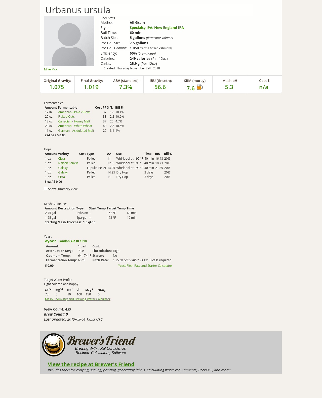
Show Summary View (62, 189)
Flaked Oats (66, 116)
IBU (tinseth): (161, 80)
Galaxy (62, 168)
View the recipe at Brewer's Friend (91, 364)
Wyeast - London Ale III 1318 (66, 241)
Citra (61, 158)
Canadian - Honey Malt (74, 121)
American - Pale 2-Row (74, 112)
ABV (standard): (126, 80)
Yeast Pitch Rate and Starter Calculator (145, 266)
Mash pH (229, 80)
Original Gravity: (57, 80)
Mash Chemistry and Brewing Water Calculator (77, 299)
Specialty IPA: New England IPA (157, 27)
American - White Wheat (75, 126)
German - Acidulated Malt (76, 130)
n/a (263, 87)
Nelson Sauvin (68, 163)
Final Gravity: (92, 80)
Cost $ (264, 80)
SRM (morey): (195, 80)
